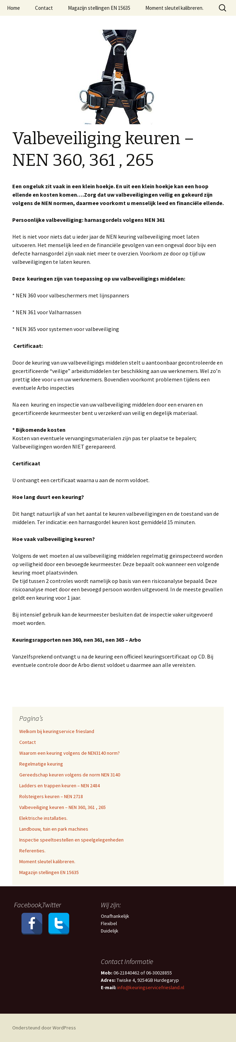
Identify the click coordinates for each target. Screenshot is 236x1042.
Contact (44, 8)
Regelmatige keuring (41, 764)
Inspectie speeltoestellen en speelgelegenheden (71, 840)
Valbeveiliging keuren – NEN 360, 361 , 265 (62, 807)
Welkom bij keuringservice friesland (56, 731)
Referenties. (32, 850)
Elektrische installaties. (43, 818)
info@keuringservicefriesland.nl (150, 987)
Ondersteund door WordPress (44, 1028)
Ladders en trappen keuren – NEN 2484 (59, 785)
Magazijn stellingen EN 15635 (99, 8)
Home (13, 8)
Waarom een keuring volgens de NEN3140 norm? (69, 753)
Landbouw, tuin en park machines (53, 829)
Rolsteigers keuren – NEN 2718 (51, 796)
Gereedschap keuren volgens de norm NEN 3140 (69, 775)
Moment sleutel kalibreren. (174, 8)
